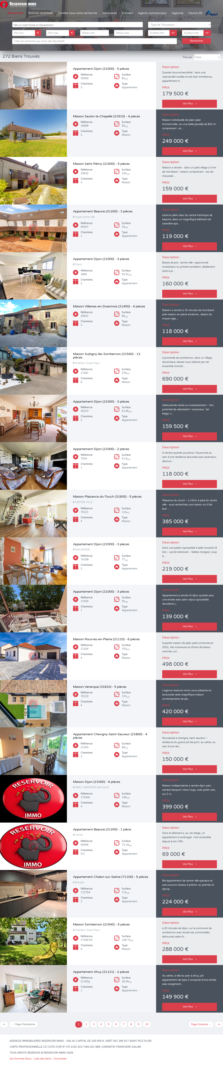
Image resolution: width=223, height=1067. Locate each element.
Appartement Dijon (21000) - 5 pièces (101, 69)
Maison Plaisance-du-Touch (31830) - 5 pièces (107, 496)
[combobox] (77, 24)
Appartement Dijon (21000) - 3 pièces (101, 259)
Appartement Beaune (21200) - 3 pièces (103, 211)
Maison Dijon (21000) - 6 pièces (96, 782)
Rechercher (15, 13)
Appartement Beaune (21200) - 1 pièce (102, 829)
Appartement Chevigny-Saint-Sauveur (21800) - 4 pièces (110, 736)
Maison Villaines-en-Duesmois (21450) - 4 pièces (109, 306)
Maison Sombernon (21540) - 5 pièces (101, 924)
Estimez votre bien (40, 13)
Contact (127, 13)
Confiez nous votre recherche (77, 13)
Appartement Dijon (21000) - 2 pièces (101, 449)
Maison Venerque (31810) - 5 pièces (99, 687)
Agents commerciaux (152, 13)
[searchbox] (78, 24)
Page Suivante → (201, 1024)
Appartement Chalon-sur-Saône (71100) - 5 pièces (110, 877)
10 (146, 1024)
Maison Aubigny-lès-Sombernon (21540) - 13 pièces (106, 355)
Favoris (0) (195, 13)
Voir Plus (190, 103)
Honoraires (109, 13)
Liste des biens (42, 1058)
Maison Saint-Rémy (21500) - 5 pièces (101, 164)
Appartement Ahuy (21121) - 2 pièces (101, 972)
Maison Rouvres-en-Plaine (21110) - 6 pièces (106, 639)
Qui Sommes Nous (21, 1058)
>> (219, 1024)
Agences (177, 13)
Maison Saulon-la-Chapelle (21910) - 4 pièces (106, 116)
